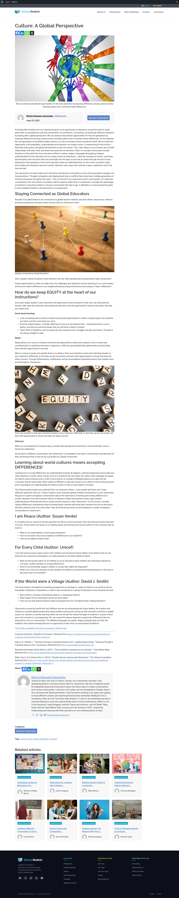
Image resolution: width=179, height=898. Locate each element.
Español (157, 6)
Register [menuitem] (15, 2)
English (145, 6)
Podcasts (67, 879)
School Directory (69, 875)
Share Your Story (138, 871)
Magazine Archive (70, 883)
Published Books (70, 868)
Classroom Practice (55, 777)
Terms (159, 894)
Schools (147, 12)
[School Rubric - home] (27, 11)
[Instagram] (31, 878)
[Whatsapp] (27, 33)
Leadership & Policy (55, 823)
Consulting (158, 12)
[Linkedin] (22, 33)
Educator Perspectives (98, 118)
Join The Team (103, 871)
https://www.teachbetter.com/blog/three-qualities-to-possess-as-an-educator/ (62, 653)
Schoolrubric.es (103, 879)
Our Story (101, 864)
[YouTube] (42, 878)
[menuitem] (2, 2)
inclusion (53, 739)
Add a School (136, 875)
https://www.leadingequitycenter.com (77, 645)
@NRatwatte (60, 116)
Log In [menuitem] (7, 2)
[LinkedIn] (36, 878)
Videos (66, 871)
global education (41, 739)
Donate (100, 875)
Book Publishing (132, 12)
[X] (32, 33)
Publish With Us (137, 868)
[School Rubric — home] (30, 859)
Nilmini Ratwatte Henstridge (39, 116)
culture (23, 739)
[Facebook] (17, 33)
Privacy (151, 894)
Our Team (101, 868)
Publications (115, 12)
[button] (101, 12)
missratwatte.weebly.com (56, 715)
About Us (101, 12)
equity (30, 739)
